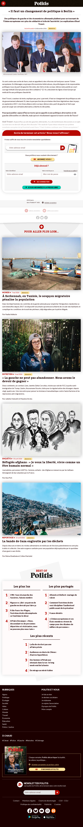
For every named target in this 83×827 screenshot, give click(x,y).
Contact (16, 801)
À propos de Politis (49, 706)
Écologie (5, 700)
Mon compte (47, 709)
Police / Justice (8, 727)
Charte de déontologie (47, 801)
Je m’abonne (46, 700)
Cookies (57, 804)
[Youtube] (41, 811)
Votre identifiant (11, 171)
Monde (5, 712)
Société (5, 703)
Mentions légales (29, 801)
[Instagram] (47, 811)
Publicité (47, 804)
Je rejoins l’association (50, 703)
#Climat (5, 740)
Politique (5, 697)
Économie (6, 718)
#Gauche (20, 740)
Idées (4, 706)
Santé (4, 724)
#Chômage (39, 740)
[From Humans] (53, 811)
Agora (4, 694)
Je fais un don (47, 694)
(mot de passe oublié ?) (70, 171)
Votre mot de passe (48, 171)
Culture (5, 709)
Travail (5, 715)
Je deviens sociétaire (50, 697)
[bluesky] (35, 811)
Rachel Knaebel (29, 28)
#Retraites (30, 740)
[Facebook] (29, 811)
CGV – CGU (63, 801)
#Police (13, 740)
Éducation (6, 721)
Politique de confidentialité (30, 804)
